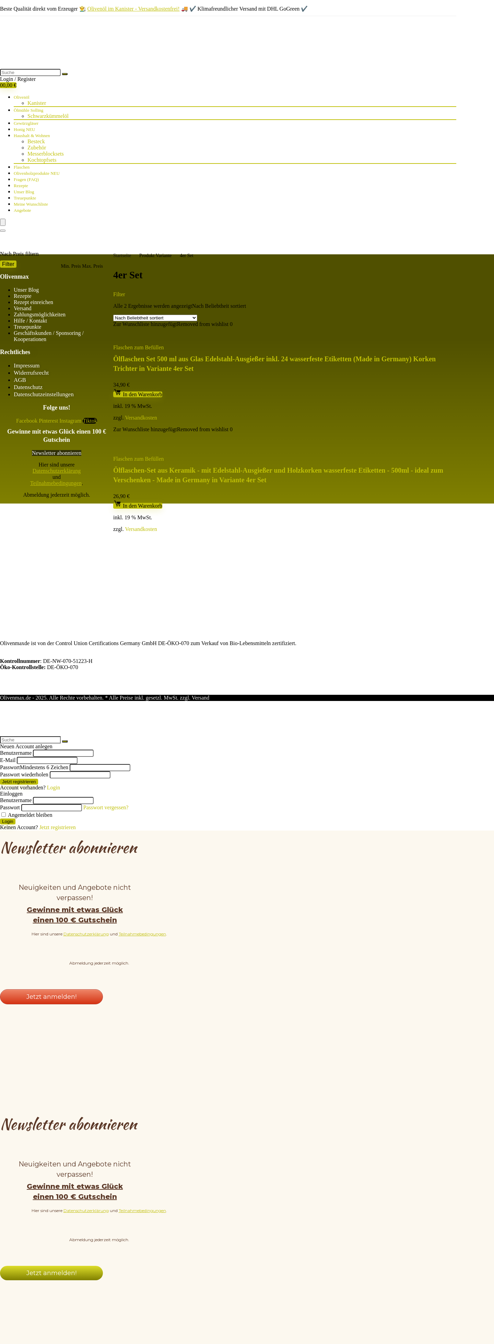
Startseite (122, 255)
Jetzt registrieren (19, 728)
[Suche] (65, 74)
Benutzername (16, 700)
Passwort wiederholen (24, 721)
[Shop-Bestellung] (155, 318)
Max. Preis (92, 266)
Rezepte (21, 185)
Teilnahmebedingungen (56, 483)
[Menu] (2, 222)
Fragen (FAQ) (26, 179)
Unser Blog (24, 191)
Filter (8, 264)
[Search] (2, 231)
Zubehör (36, 147)
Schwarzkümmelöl (48, 116)
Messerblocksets (45, 154)
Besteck (36, 141)
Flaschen (22, 167)
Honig (24, 129)
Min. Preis (71, 266)
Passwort (34, 714)
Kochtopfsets (41, 160)
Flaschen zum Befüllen (138, 347)
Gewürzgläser (26, 123)
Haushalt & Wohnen (32, 135)
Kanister (36, 103)
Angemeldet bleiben (26, 762)
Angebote (22, 210)
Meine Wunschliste (31, 204)
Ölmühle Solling (28, 110)
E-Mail (7, 707)
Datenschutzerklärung (57, 471)
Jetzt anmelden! (51, 943)
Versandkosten (141, 418)
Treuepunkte (25, 198)
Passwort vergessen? (106, 754)
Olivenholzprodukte (37, 173)
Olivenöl (22, 97)
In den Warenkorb (137, 394)
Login (7, 768)
